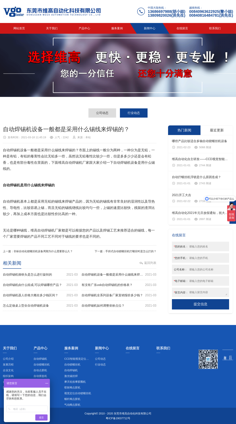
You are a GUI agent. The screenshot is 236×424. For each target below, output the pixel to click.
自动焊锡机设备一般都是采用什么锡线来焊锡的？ (119, 275)
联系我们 (215, 28)
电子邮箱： (181, 280)
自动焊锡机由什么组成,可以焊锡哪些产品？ (40, 285)
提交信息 (200, 304)
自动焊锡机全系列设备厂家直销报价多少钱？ (119, 295)
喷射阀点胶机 (72, 412)
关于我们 (52, 28)
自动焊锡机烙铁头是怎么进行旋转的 (40, 275)
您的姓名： (181, 246)
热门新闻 (184, 130)
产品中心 (84, 28)
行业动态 (134, 113)
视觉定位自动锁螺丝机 (77, 417)
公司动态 (102, 113)
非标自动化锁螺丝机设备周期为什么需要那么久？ (43, 251)
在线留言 (182, 28)
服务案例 (117, 28)
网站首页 (19, 28)
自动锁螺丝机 (72, 389)
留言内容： (181, 292)
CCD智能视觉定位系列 (78, 383)
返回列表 (150, 262)
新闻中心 (149, 28)
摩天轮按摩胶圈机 (75, 406)
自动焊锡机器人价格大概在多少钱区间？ (40, 295)
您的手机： (181, 257)
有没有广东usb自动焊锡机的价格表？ (119, 285)
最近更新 (217, 130)
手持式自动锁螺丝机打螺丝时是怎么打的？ (130, 251)
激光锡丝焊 (71, 400)
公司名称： (180, 269)
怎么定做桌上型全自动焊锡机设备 (40, 306)
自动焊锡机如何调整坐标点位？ (119, 306)
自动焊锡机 (71, 394)
